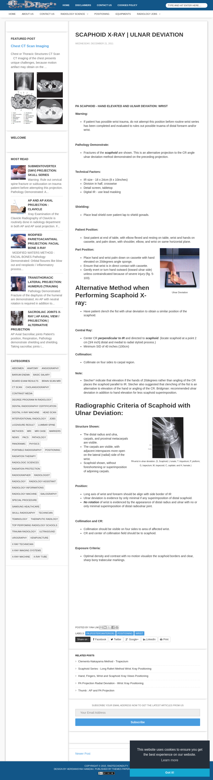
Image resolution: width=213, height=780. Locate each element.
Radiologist (42, 475)
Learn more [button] (169, 760)
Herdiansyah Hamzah (80, 769)
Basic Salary (41, 374)
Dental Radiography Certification (34, 406)
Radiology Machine (24, 494)
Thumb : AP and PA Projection (96, 690)
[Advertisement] (106, 77)
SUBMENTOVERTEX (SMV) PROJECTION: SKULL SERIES (42, 170)
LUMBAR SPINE (46, 425)
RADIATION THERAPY (24, 456)
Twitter (117, 639)
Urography (19, 537)
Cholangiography (37, 387)
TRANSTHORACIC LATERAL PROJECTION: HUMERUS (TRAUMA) (45, 282)
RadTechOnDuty (117, 766)
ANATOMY (32, 368)
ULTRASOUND (47, 531)
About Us (27, 14)
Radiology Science (73, 14)
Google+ (134, 639)
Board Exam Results (25, 381)
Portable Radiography (27, 450)
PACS (25, 437)
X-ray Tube (40, 556)
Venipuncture (39, 537)
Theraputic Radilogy (44, 519)
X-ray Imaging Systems (26, 550)
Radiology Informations (28, 487)
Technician (46, 513)
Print (165, 639)
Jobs (53, 418)
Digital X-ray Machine (25, 412)
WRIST (139, 633)
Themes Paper (121, 769)
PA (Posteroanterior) (100, 633)
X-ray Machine (21, 556)
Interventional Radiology (29, 418)
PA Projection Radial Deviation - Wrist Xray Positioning (111, 683)
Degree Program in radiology (31, 399)
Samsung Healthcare (26, 506)
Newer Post (82, 753)
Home (66, 5)
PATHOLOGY (39, 437)
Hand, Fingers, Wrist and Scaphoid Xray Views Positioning (113, 675)
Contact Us (104, 5)
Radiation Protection (26, 468)
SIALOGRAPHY (48, 494)
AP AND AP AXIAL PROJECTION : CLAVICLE (40, 205)
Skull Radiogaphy (23, 513)
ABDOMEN (18, 368)
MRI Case (40, 431)
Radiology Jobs (147, 14)
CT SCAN (17, 387)
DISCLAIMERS (83, 5)
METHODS (18, 431)
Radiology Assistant (42, 481)
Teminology (19, 519)
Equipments (123, 14)
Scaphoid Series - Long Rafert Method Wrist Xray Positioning (114, 668)
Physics (34, 444)
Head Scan (49, 412)
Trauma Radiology (24, 531)
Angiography (50, 368)
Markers (55, 431)
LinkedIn (151, 639)
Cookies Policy (127, 5)
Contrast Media (22, 393)
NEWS (15, 437)
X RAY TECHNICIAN (22, 544)
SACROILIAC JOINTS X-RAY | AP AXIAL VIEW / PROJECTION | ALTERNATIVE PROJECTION (36, 320)
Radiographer (21, 475)
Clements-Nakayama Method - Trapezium (103, 661)
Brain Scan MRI (51, 381)
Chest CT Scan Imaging (30, 46)
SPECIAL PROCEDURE (24, 500)
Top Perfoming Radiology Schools (34, 525)
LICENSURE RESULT (23, 425)
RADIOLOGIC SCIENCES (25, 462)
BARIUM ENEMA (21, 374)
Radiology (19, 481)
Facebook (100, 639)
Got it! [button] (169, 772)
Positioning (101, 14)
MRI (29, 431)
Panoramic (19, 444)
